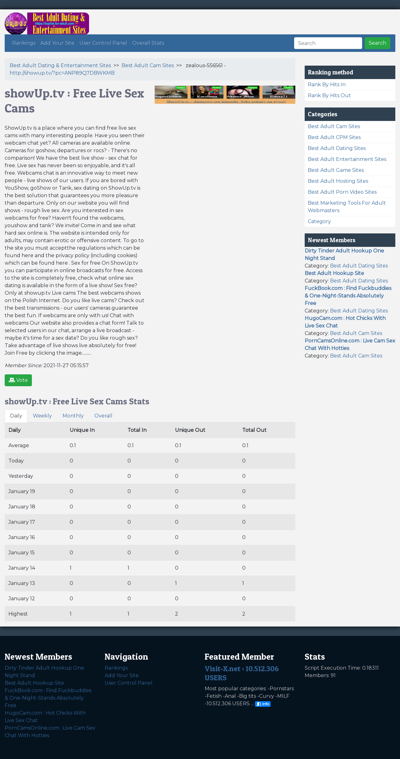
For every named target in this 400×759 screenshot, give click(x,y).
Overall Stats (148, 43)
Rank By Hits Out (329, 95)
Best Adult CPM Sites (334, 137)
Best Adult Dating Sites (337, 148)
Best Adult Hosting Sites (338, 181)
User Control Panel (103, 43)
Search (377, 43)
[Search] (328, 43)
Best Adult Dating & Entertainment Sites (60, 65)
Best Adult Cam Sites (148, 65)
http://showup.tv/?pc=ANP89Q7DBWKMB (62, 73)
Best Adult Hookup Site (34, 683)
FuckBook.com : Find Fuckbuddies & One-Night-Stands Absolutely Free (48, 697)
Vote (18, 380)
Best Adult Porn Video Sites (342, 192)
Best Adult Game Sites (336, 170)
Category (319, 221)
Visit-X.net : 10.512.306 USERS (242, 673)
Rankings (23, 43)
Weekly (42, 416)
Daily (16, 416)
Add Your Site (57, 43)
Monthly (73, 416)
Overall (103, 416)
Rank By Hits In (327, 84)
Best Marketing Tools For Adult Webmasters (347, 206)
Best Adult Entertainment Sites (347, 159)
